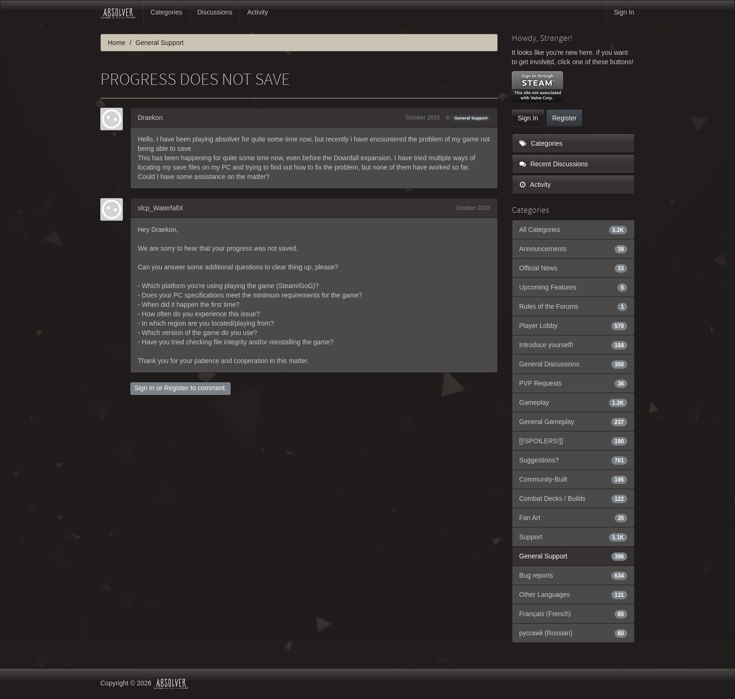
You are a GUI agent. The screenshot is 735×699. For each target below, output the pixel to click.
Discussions (214, 12)
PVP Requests (573, 383)
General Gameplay (573, 421)
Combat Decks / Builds (573, 498)
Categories (166, 12)
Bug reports (573, 575)
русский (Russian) (573, 633)
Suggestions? (573, 460)
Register (176, 388)
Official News (573, 268)
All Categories (573, 229)
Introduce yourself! (573, 345)
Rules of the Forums (573, 306)
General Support (471, 118)
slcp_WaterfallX (160, 208)
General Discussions (573, 364)
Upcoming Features (573, 287)
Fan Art (573, 517)
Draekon (150, 117)
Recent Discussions (553, 164)
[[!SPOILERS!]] (573, 441)
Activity (257, 12)
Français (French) (573, 613)
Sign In (624, 12)
